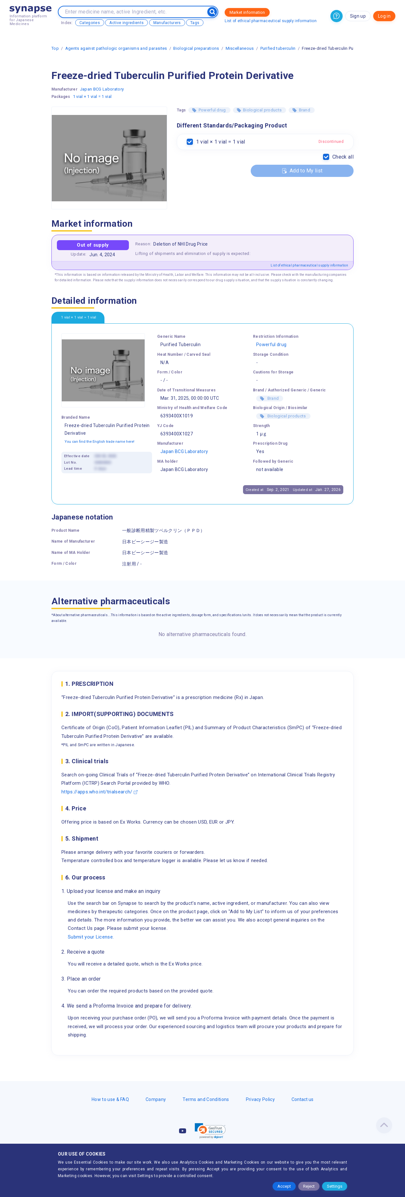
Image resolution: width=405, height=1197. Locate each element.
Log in (384, 16)
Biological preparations (196, 48)
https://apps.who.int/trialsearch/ (96, 792)
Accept (284, 1186)
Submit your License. (91, 937)
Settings (334, 1186)
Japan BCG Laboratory (102, 89)
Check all (343, 157)
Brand (304, 110)
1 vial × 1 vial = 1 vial (92, 96)
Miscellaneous (240, 48)
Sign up (358, 16)
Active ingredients (126, 23)
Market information (247, 12)
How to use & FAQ (110, 1099)
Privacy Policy (260, 1099)
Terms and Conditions (206, 1099)
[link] (210, 1131)
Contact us (302, 1099)
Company (156, 1099)
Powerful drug (212, 110)
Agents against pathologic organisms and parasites (116, 48)
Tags (194, 23)
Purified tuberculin (278, 48)
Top (55, 48)
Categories (89, 23)
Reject (309, 1186)
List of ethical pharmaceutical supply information (271, 21)
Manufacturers (167, 23)
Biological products (262, 110)
